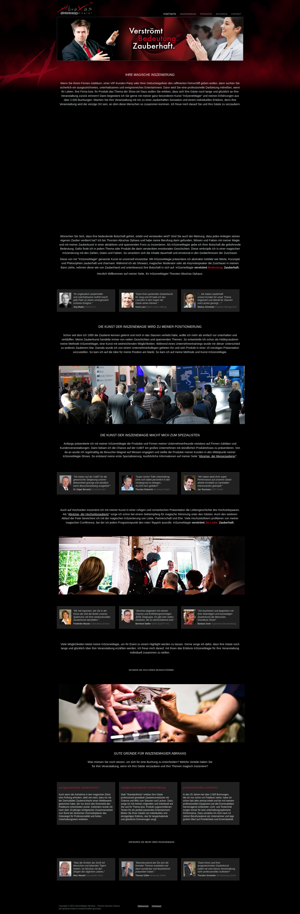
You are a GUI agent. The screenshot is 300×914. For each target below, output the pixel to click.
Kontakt (236, 14)
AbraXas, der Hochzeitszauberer (88, 514)
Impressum (156, 906)
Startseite (169, 14)
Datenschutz (143, 906)
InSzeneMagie (188, 14)
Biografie (221, 14)
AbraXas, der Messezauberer (217, 456)
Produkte (206, 14)
